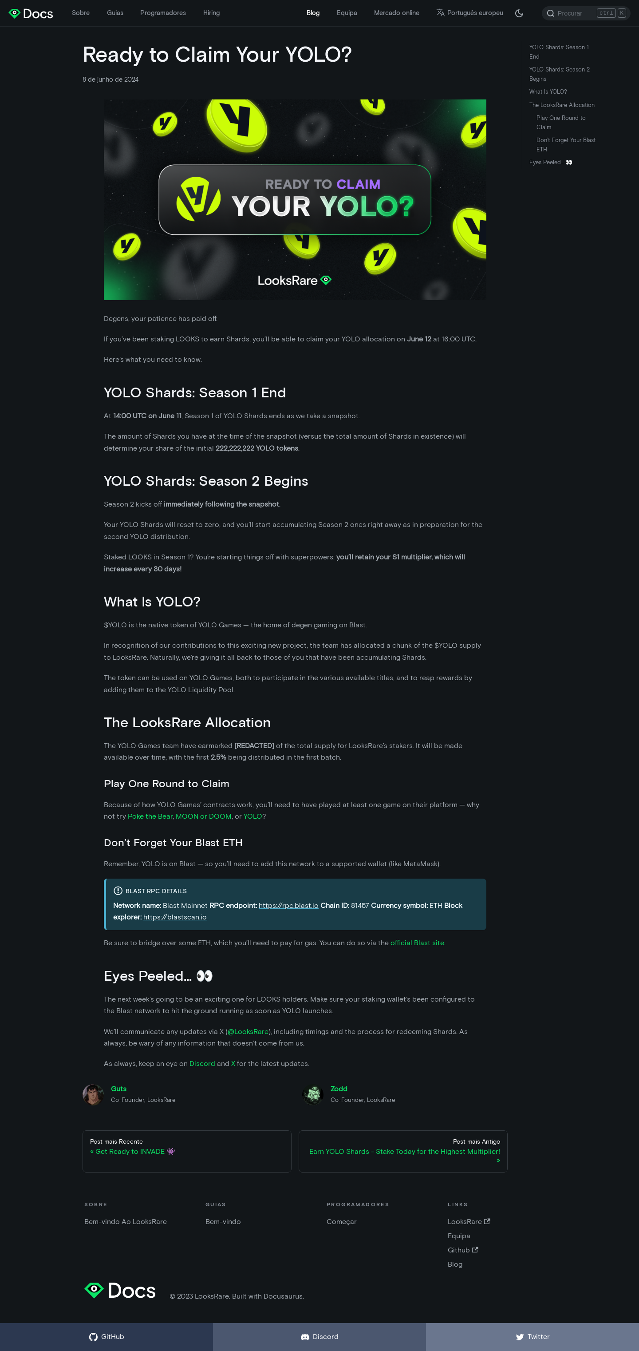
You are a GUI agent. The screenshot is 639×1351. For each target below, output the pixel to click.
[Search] (586, 13)
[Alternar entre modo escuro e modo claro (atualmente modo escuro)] (519, 13)
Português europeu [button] (469, 13)
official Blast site (417, 943)
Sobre (81, 13)
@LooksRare (248, 1031)
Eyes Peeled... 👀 (550, 162)
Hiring (211, 13)
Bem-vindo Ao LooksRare (125, 1221)
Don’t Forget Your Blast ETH (566, 145)
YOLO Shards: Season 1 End (559, 52)
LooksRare (469, 1221)
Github (463, 1250)
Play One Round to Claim (561, 123)
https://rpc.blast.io (289, 905)
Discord (202, 1063)
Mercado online (396, 13)
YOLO (253, 816)
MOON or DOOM (204, 816)
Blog (313, 13)
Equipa (347, 13)
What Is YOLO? (548, 91)
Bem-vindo (223, 1221)
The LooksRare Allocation (562, 105)
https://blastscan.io (175, 917)
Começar (342, 1221)
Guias (115, 13)
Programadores (163, 13)
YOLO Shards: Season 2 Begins (559, 74)
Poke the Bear (150, 816)
